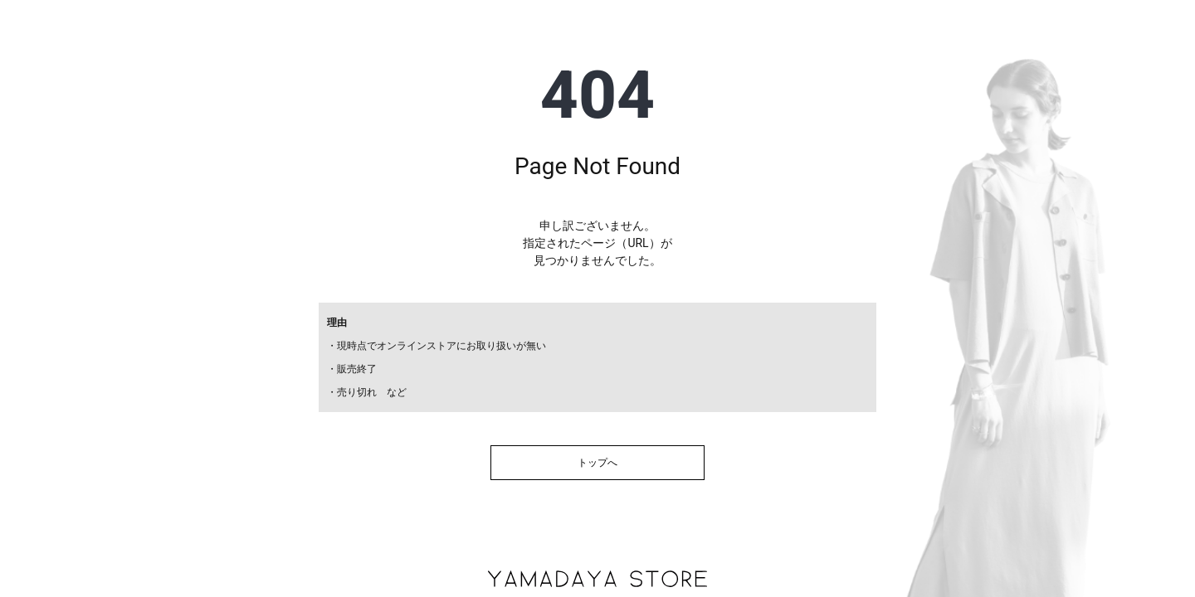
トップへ (597, 462)
